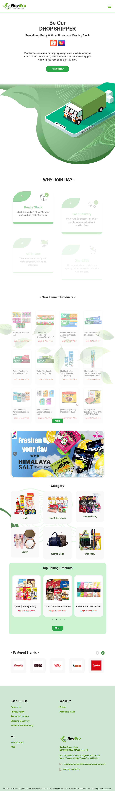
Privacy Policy (17, 711)
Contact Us (16, 707)
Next (100, 454)
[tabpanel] (26, 596)
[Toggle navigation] (109, 6)
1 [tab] (52, 619)
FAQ (13, 747)
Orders (63, 707)
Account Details (67, 711)
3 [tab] (60, 619)
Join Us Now (57, 69)
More (57, 421)
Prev (15, 454)
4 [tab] (64, 619)
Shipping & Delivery (20, 721)
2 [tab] (56, 619)
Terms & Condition (20, 716)
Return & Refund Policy (22, 725)
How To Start (17, 742)
